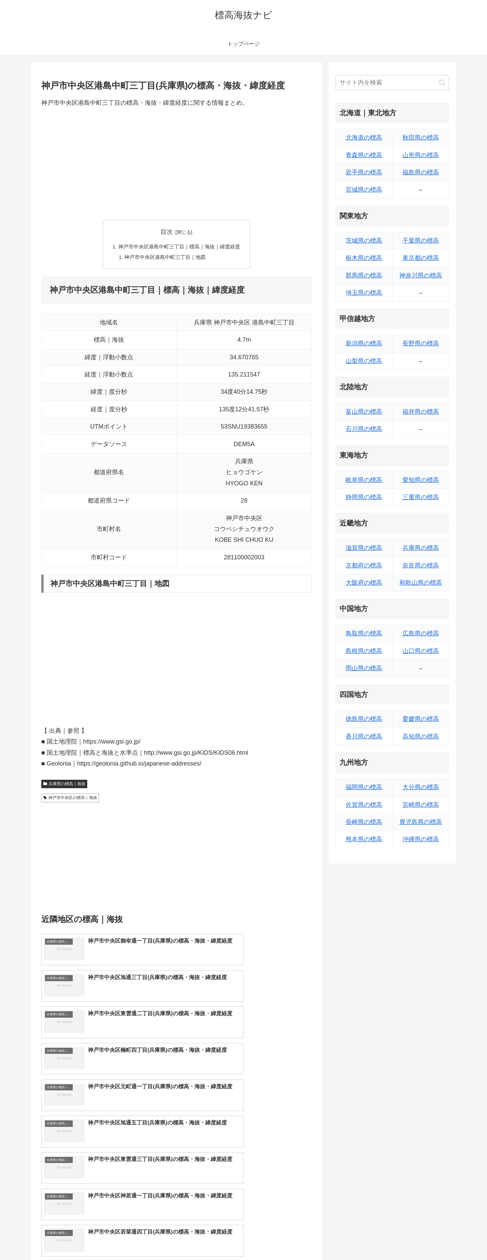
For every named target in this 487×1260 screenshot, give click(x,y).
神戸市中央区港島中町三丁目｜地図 (164, 258)
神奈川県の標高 (420, 275)
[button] (442, 83)
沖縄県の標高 (420, 839)
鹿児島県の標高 (420, 822)
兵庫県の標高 (420, 547)
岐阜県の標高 (364, 480)
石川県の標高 (364, 429)
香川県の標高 (364, 736)
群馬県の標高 (364, 275)
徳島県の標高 (364, 719)
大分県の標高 (420, 787)
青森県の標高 (364, 155)
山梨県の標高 (364, 361)
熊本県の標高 (364, 839)
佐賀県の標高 (364, 804)
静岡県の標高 (364, 497)
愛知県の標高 (420, 480)
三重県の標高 (420, 497)
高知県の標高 (420, 736)
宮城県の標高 (364, 189)
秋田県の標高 (420, 137)
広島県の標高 (420, 633)
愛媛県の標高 (420, 719)
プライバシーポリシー (425, 1238)
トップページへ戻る (373, 1238)
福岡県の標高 (364, 787)
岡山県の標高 (364, 668)
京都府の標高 (364, 565)
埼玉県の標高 (364, 292)
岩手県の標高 (364, 172)
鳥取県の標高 (364, 633)
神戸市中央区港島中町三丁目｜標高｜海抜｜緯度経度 (179, 247)
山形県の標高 (420, 155)
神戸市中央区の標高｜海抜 (70, 799)
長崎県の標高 (364, 822)
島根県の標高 (364, 651)
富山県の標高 (364, 411)
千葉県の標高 (420, 240)
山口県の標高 (420, 651)
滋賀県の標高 (364, 547)
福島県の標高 (420, 172)
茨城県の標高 (364, 240)
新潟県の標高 (364, 343)
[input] (392, 82)
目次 (167, 231)
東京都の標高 (420, 258)
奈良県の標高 (420, 565)
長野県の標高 (420, 343)
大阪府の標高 (364, 582)
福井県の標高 (420, 411)
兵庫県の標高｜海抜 (64, 785)
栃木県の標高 (364, 258)
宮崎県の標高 (420, 804)
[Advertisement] (176, 164)
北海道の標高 (364, 137)
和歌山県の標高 (420, 582)
